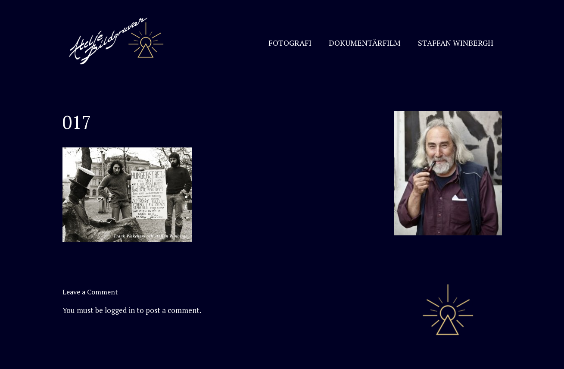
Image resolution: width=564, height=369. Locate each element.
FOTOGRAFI (290, 43)
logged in (120, 310)
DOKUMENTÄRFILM (365, 43)
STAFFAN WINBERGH (455, 43)
